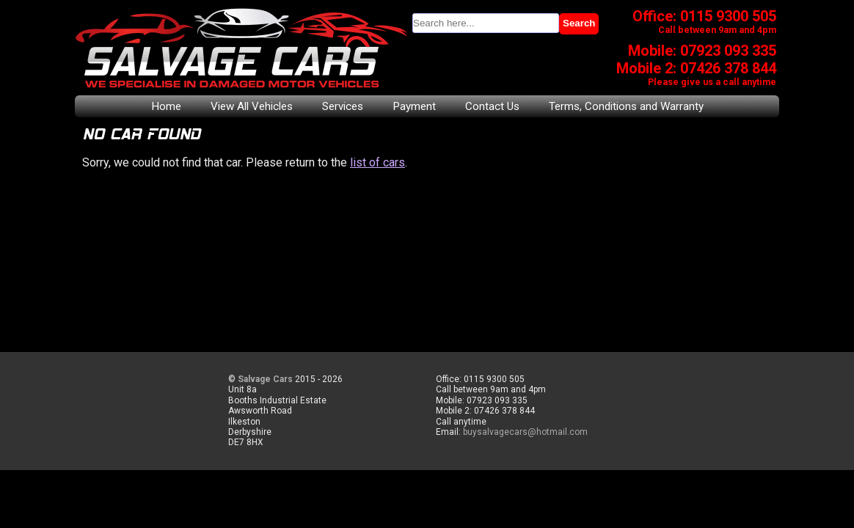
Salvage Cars (265, 379)
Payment (414, 106)
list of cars (377, 162)
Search (579, 23)
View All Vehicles (252, 106)
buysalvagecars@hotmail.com (525, 432)
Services (342, 106)
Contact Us (492, 106)
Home (166, 106)
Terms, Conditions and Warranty (626, 106)
